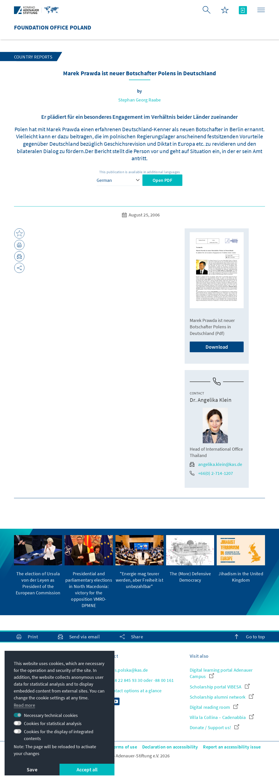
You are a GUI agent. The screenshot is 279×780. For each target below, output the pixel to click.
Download (216, 347)
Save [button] (32, 769)
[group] (38, 565)
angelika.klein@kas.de (216, 464)
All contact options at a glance (131, 691)
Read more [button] (24, 705)
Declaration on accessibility (170, 747)
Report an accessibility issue (232, 747)
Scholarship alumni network (222, 697)
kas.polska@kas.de (125, 670)
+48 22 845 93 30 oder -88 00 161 (138, 680)
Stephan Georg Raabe (139, 100)
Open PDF (162, 180)
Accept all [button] (87, 769)
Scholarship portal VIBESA (219, 687)
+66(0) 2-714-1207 (211, 473)
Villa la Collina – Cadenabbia (222, 717)
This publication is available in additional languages (139, 172)
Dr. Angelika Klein (210, 399)
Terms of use (124, 747)
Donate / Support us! (214, 727)
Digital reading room (214, 707)
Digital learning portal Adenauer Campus (221, 673)
